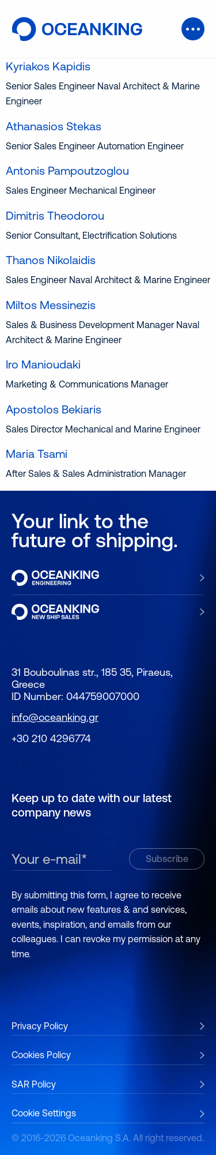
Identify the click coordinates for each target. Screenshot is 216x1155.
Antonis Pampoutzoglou (67, 170)
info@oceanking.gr (55, 717)
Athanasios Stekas (53, 126)
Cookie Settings (44, 1113)
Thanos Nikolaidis (51, 259)
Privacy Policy (40, 1026)
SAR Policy (34, 1084)
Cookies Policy (41, 1054)
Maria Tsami (36, 453)
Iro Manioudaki (43, 364)
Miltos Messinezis (51, 304)
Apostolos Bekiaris (53, 409)
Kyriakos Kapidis (48, 66)
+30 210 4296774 (51, 738)
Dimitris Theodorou (55, 215)
